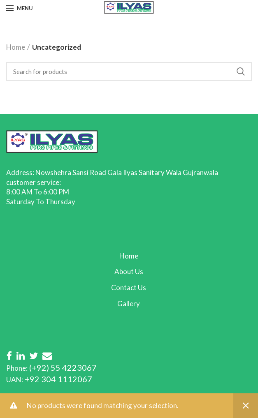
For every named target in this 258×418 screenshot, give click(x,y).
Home (15, 47)
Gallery (128, 303)
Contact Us (128, 287)
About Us (128, 271)
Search (240, 71)
